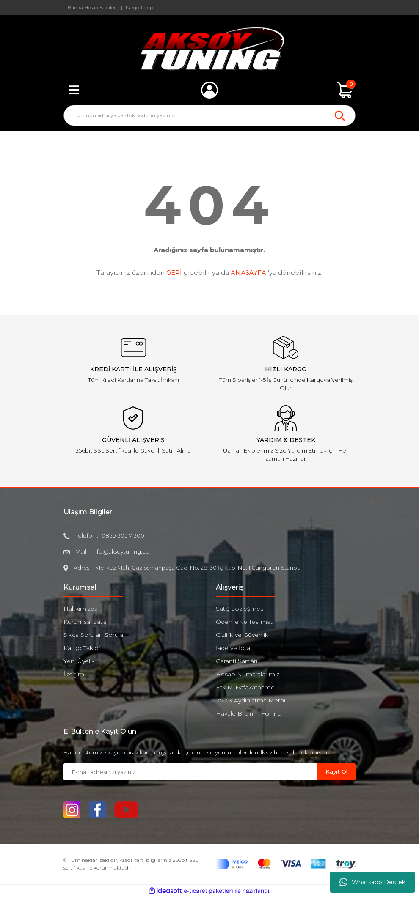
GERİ (174, 273)
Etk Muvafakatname (245, 687)
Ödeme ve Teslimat (244, 621)
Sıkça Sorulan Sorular (94, 635)
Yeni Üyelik (79, 661)
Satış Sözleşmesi (240, 608)
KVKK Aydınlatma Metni (250, 700)
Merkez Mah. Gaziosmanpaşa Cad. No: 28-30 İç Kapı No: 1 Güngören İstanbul (198, 567)
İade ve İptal (233, 648)
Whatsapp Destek (372, 882)
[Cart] (345, 90)
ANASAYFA (248, 273)
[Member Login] (209, 90)
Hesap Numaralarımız (247, 674)
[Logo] (209, 48)
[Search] (209, 115)
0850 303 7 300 (123, 535)
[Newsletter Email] (190, 771)
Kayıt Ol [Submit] (336, 771)
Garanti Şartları (236, 661)
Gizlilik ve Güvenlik (242, 635)
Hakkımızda (80, 608)
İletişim (73, 674)
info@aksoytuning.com (123, 551)
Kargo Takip (139, 8)
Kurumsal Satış (85, 621)
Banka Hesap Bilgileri (92, 8)
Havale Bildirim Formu (248, 713)
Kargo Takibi (81, 648)
